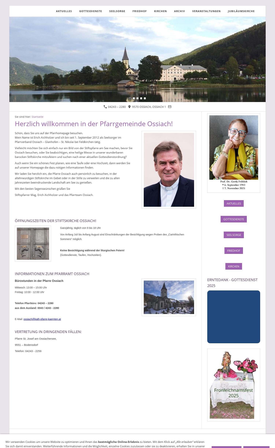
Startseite (37, 116)
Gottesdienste (233, 219)
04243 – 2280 (115, 107)
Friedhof (233, 250)
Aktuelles (234, 203)
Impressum (22, 436)
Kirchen (233, 266)
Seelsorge (233, 235)
